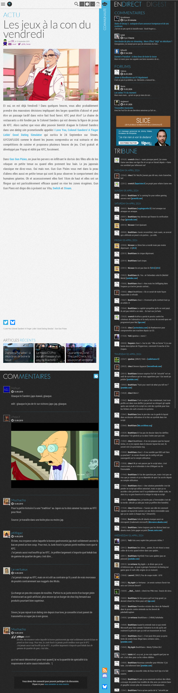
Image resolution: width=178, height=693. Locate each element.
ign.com (146, 325)
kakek (124, 35)
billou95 (125, 52)
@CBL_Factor (26, 44)
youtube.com (133, 281)
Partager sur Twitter (5, 321)
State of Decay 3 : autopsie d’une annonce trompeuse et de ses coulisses (143, 25)
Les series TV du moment (127, 95)
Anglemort (126, 104)
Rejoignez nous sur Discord (106, 675)
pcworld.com (138, 201)
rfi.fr (135, 251)
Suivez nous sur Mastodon (106, 681)
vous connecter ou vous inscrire (56, 682)
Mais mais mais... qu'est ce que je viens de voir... (134, 97)
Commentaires (131, 12)
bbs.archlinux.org (146, 428)
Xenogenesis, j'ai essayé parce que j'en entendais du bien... (138, 46)
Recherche (75, 4)
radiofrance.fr (154, 362)
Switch (56, 188)
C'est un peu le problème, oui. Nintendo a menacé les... (136, 82)
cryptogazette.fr (145, 211)
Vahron (125, 73)
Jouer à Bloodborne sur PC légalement (132, 80)
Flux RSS (106, 670)
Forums (124, 68)
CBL (12, 41)
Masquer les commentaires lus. (95, 375)
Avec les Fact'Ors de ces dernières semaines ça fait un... (137, 112)
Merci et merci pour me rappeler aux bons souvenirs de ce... (138, 61)
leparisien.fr (141, 185)
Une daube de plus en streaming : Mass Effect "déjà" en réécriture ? (139, 42)
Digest (158, 4)
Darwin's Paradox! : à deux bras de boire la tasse (137, 59)
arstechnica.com (142, 331)
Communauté (106, 331)
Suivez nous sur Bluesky (106, 686)
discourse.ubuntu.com (159, 528)
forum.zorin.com (156, 536)
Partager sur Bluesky (12, 321)
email (14, 44)
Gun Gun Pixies (19, 159)
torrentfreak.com (156, 369)
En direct (129, 4)
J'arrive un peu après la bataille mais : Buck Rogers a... (137, 28)
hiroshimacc (126, 17)
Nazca (124, 88)
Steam (67, 188)
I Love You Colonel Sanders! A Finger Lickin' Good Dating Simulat (28, 327)
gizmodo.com (132, 222)
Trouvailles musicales (125, 110)
